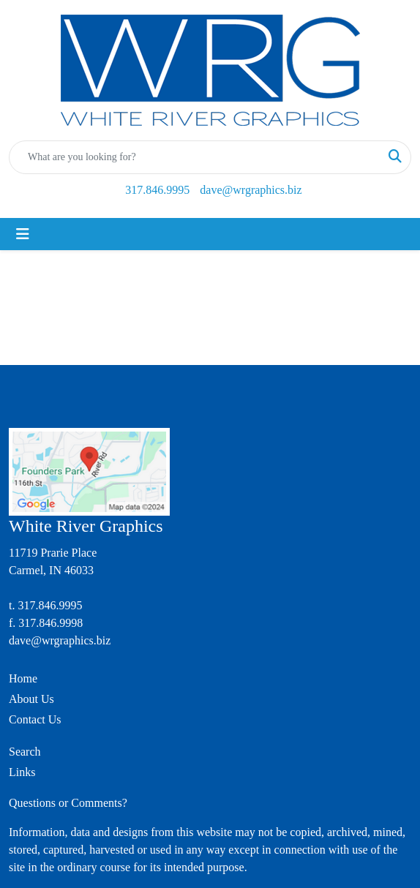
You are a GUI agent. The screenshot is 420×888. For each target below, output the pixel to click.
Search (25, 751)
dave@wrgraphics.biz (250, 190)
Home (23, 678)
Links (22, 772)
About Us (31, 699)
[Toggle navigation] (22, 234)
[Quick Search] (194, 157)
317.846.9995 (157, 190)
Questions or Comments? (68, 803)
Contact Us (35, 719)
